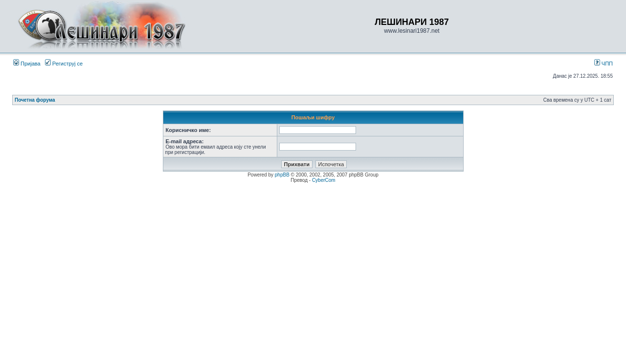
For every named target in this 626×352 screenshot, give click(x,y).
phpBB (282, 174)
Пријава (27, 63)
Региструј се (64, 63)
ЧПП (603, 63)
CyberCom (323, 180)
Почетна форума (35, 100)
